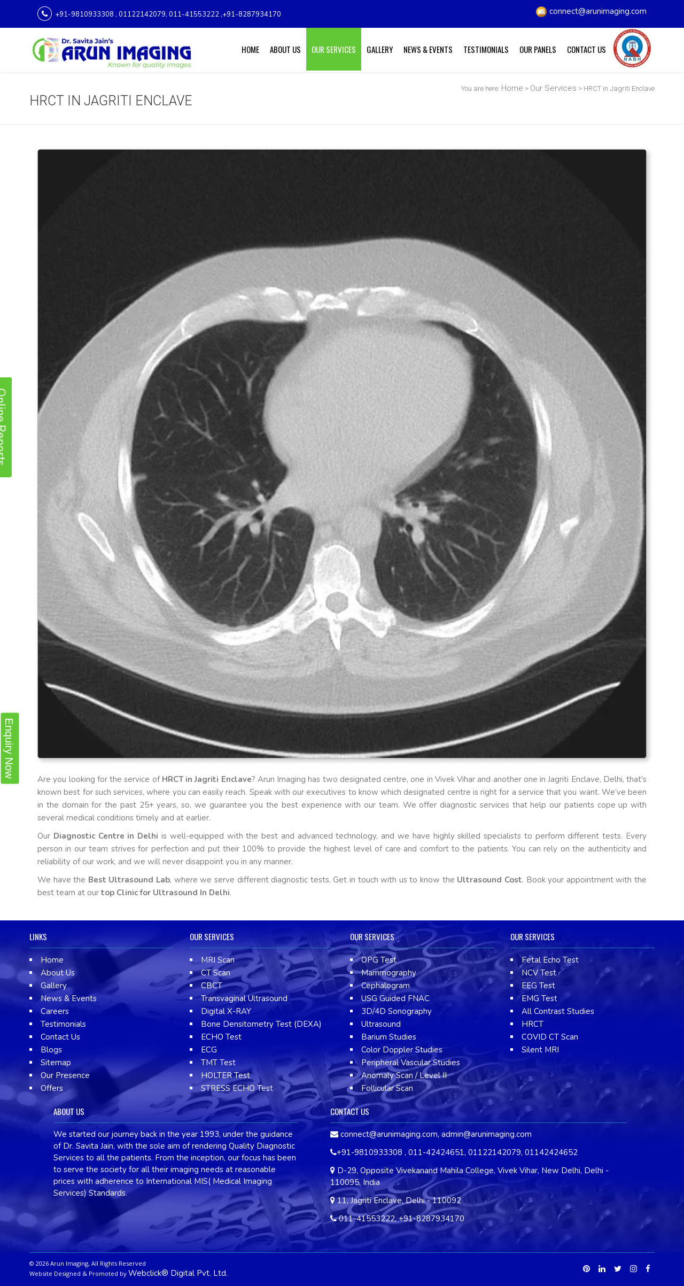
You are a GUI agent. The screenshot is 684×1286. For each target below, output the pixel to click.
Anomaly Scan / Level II (404, 1075)
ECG (209, 1049)
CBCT (211, 985)
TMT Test (218, 1062)
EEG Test (538, 985)
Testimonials (486, 49)
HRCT (532, 1024)
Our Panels (537, 49)
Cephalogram (385, 985)
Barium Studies (388, 1037)
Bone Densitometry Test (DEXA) (261, 1024)
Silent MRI (540, 1049)
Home (250, 49)
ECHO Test (221, 1037)
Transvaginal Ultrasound (244, 998)
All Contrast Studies (558, 1011)
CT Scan (215, 972)
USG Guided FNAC (395, 998)
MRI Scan (218, 960)
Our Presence (65, 1075)
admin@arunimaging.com (486, 1134)
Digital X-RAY (226, 1011)
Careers (55, 1011)
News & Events (428, 49)
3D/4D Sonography (396, 1011)
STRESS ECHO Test (237, 1088)
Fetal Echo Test (550, 960)
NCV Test (539, 972)
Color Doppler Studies (401, 1049)
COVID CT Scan (550, 1037)
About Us (285, 49)
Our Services (334, 49)
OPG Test (379, 960)
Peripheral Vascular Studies (410, 1062)
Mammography (388, 972)
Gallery (380, 49)
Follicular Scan (387, 1088)
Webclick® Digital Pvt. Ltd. (178, 1273)
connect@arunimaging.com (598, 11)
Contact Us (586, 49)
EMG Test (539, 998)
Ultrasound (381, 1024)
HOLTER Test (225, 1075)
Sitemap (56, 1062)
